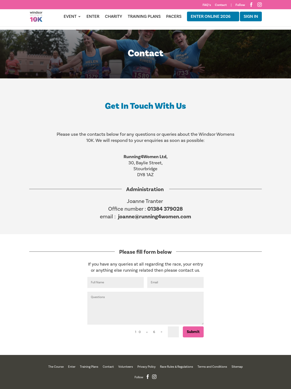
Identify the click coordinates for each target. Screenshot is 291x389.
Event (70, 17)
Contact (221, 5)
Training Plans (144, 17)
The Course (56, 367)
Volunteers (125, 367)
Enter (92, 17)
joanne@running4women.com (154, 216)
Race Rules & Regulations (176, 367)
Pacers (173, 17)
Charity (113, 17)
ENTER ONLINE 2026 (211, 16)
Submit (193, 331)
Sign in (251, 16)
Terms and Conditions (212, 367)
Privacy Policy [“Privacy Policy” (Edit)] (146, 367)
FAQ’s (207, 5)
